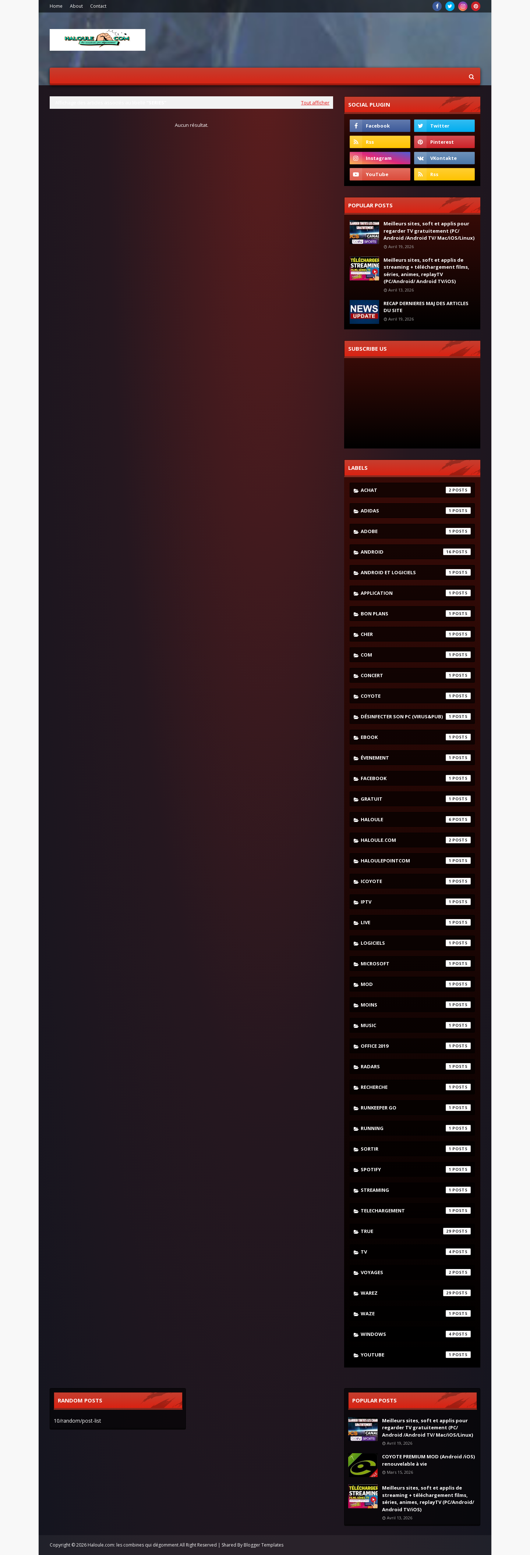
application (416, 593)
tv (416, 1251)
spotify (416, 1169)
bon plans (416, 613)
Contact (98, 6)
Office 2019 (416, 1046)
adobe (416, 531)
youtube (416, 1354)
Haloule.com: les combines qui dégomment (133, 1545)
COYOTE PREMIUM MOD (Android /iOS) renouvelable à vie (428, 1460)
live (416, 922)
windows (416, 1334)
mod (416, 984)
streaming (416, 1190)
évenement (416, 757)
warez (416, 1293)
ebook (416, 737)
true (416, 1231)
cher (416, 634)
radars (416, 1066)
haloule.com (416, 840)
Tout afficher (315, 102)
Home (56, 6)
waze (416, 1313)
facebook (416, 778)
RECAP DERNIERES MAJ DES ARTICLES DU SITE (426, 307)
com (416, 654)
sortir (416, 1148)
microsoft (416, 963)
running (416, 1128)
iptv (416, 901)
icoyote (416, 881)
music (416, 1025)
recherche (416, 1087)
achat (416, 490)
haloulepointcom (416, 860)
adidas (416, 510)
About (76, 6)
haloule (416, 819)
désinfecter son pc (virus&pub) (416, 716)
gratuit (416, 799)
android (416, 551)
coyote (416, 696)
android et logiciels (416, 572)
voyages (416, 1272)
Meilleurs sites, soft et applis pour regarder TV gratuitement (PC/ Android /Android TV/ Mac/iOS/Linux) (429, 230)
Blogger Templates (263, 1545)
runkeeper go (416, 1107)
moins (416, 1004)
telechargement (416, 1210)
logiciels (416, 943)
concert (416, 675)
